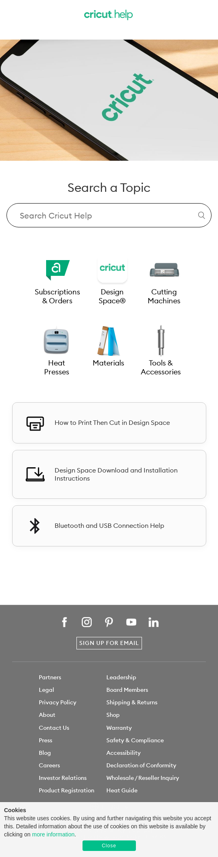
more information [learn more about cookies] (53, 834)
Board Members (127, 689)
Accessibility (123, 752)
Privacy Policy (57, 702)
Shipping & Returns (131, 702)
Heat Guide (122, 790)
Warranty (119, 727)
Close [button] (109, 846)
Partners (50, 677)
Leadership (121, 677)
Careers (49, 765)
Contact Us (54, 727)
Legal (46, 689)
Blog (45, 752)
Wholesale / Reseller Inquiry (142, 777)
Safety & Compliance (135, 740)
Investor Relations (63, 777)
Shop (113, 714)
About (47, 714)
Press (45, 740)
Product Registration (66, 790)
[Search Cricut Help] (109, 215)
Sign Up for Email (109, 643)
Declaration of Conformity (141, 765)
